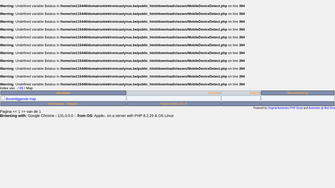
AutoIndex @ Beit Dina (322, 108)
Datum (254, 93)
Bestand (63, 93)
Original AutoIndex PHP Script (285, 108)
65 (21, 88)
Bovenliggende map (18, 99)
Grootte (214, 93)
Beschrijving (297, 93)
